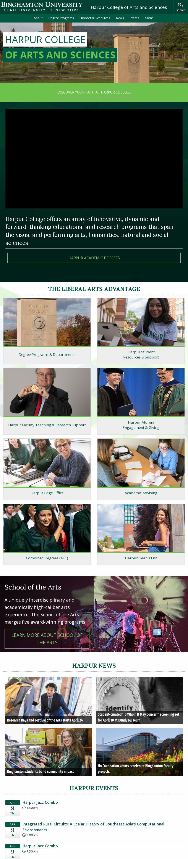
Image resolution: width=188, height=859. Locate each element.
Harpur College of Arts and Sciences (129, 7)
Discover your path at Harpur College (94, 92)
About (38, 18)
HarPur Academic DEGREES (94, 257)
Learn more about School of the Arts (47, 639)
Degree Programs (61, 18)
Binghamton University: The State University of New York (41, 6)
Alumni (149, 18)
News (120, 18)
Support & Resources (94, 18)
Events (134, 18)
